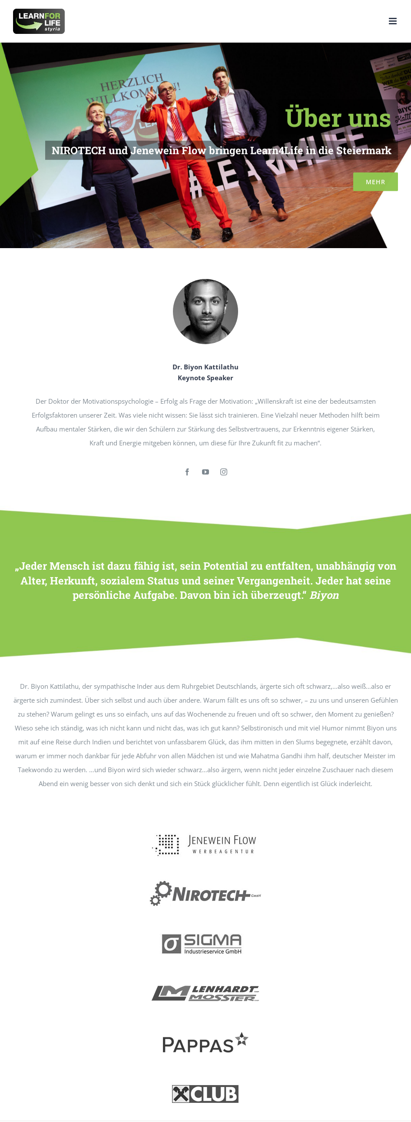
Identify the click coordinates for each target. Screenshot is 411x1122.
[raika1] (205, 1078)
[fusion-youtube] (205, 472)
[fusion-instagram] (224, 472)
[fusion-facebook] (187, 472)
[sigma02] (205, 928)
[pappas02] (205, 1028)
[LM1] (205, 978)
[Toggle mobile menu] (393, 21)
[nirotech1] (205, 878)
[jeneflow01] (205, 828)
